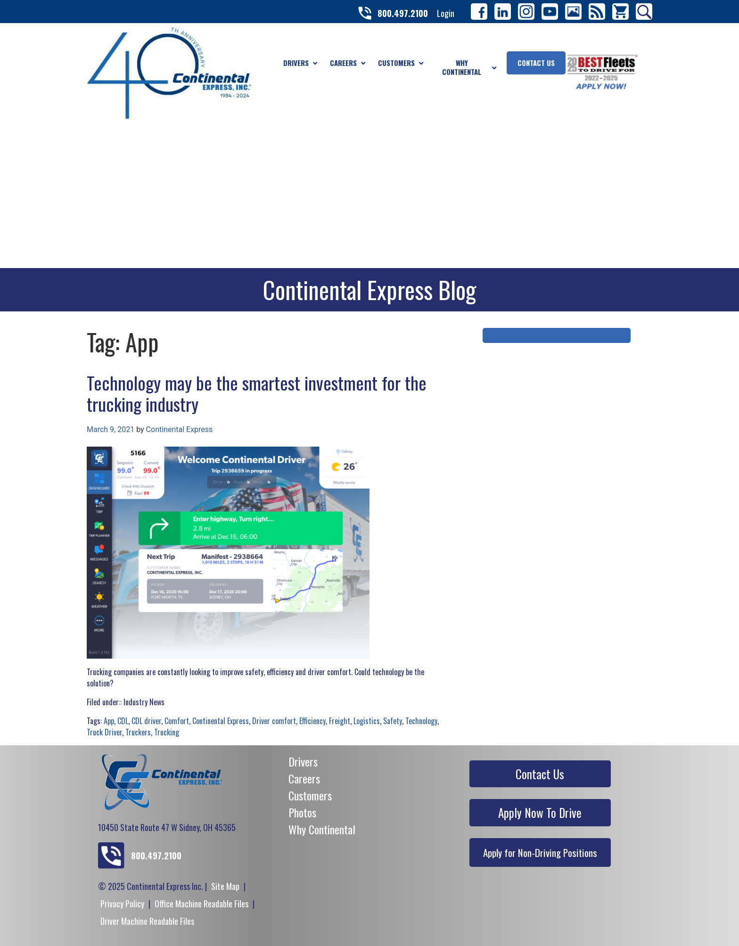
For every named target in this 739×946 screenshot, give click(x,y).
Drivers (303, 761)
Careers (304, 778)
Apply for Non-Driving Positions (540, 852)
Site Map (225, 886)
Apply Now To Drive (540, 812)
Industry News (143, 702)
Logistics (366, 720)
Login (445, 13)
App (109, 720)
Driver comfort (274, 720)
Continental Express (179, 429)
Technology (421, 720)
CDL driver (146, 720)
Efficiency (312, 720)
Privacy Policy (122, 903)
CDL (122, 720)
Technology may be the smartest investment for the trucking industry (257, 393)
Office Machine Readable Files (201, 903)
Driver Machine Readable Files (147, 921)
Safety (392, 720)
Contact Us (540, 774)
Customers (310, 795)
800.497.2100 (403, 13)
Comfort (176, 720)
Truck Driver (104, 732)
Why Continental (321, 829)
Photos (302, 812)
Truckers (138, 732)
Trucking (166, 732)
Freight (339, 720)
